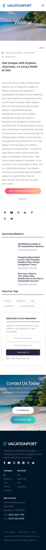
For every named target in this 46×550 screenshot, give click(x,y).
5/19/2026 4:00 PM (27, 284)
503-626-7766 (23, 420)
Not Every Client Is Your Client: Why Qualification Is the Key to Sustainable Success (30, 277)
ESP (32, 301)
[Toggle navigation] (42, 5)
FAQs (34, 532)
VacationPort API (27, 306)
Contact (7, 490)
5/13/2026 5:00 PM (27, 250)
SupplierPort (9, 306)
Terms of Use (23, 532)
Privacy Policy (9, 532)
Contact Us (23, 410)
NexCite (7, 301)
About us (8, 479)
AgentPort (23, 199)
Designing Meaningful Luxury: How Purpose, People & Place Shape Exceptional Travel (29, 261)
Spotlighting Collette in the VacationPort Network (31, 245)
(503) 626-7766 (16, 515)
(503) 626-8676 (16, 518)
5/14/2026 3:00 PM (27, 268)
